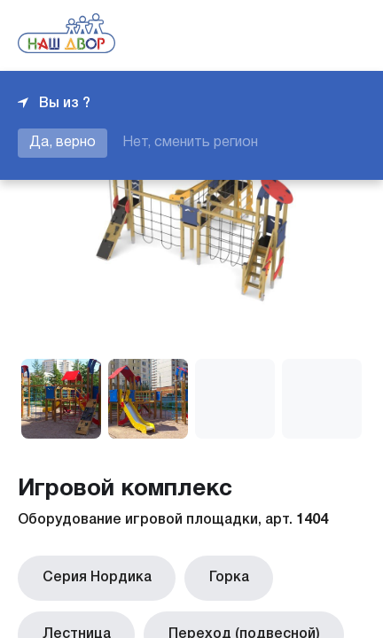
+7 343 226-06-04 (305, 35)
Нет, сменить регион (190, 142)
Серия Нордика (90, 575)
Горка (209, 575)
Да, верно (62, 142)
